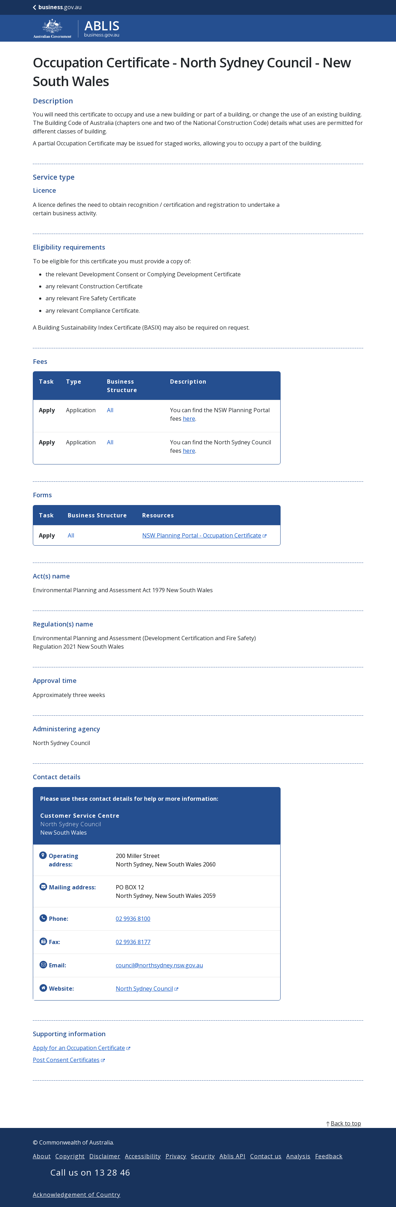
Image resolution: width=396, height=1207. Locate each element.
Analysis (298, 1167)
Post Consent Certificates (69, 1060)
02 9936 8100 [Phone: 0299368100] (133, 919)
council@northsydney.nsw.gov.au (159, 965)
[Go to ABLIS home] (76, 28)
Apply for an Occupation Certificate (81, 1048)
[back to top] (198, 1134)
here (189, 418)
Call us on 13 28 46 (90, 1183)
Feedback (329, 1167)
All (110, 410)
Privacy (176, 1167)
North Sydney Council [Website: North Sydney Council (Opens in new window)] (147, 988)
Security (203, 1167)
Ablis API (233, 1167)
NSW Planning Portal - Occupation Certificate (204, 535)
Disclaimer (104, 1167)
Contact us (266, 1167)
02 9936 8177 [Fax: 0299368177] (133, 942)
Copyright (70, 1167)
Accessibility (143, 1167)
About (42, 1167)
